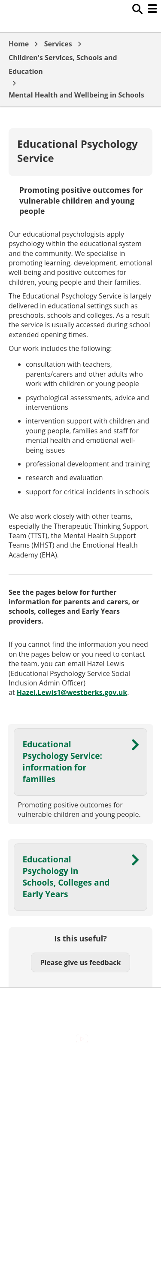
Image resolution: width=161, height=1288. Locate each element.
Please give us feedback (80, 962)
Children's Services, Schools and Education (63, 64)
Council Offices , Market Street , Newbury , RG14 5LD (80, 1161)
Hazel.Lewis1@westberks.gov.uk (72, 692)
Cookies (80, 1102)
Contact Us (80, 1084)
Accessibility (80, 1066)
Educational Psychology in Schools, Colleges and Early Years (66, 876)
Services (58, 44)
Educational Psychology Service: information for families (62, 761)
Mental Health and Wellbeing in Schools (76, 95)
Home (19, 44)
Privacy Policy (80, 1138)
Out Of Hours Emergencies (80, 1120)
